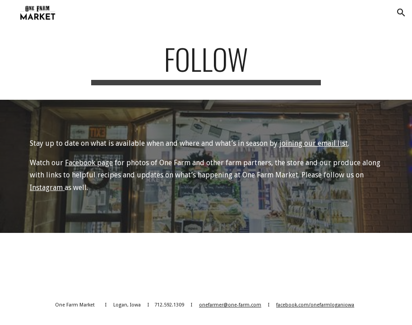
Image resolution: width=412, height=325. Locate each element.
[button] (401, 12)
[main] (206, 63)
